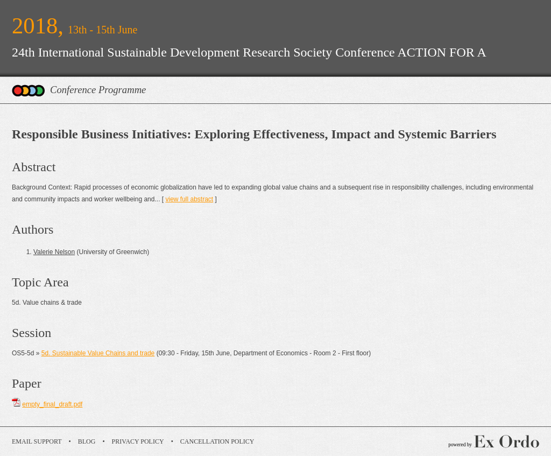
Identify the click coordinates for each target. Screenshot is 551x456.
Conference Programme (98, 89)
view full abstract (189, 199)
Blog (87, 441)
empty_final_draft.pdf (52, 404)
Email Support (37, 441)
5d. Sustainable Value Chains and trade (98, 353)
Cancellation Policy (217, 441)
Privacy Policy (138, 441)
